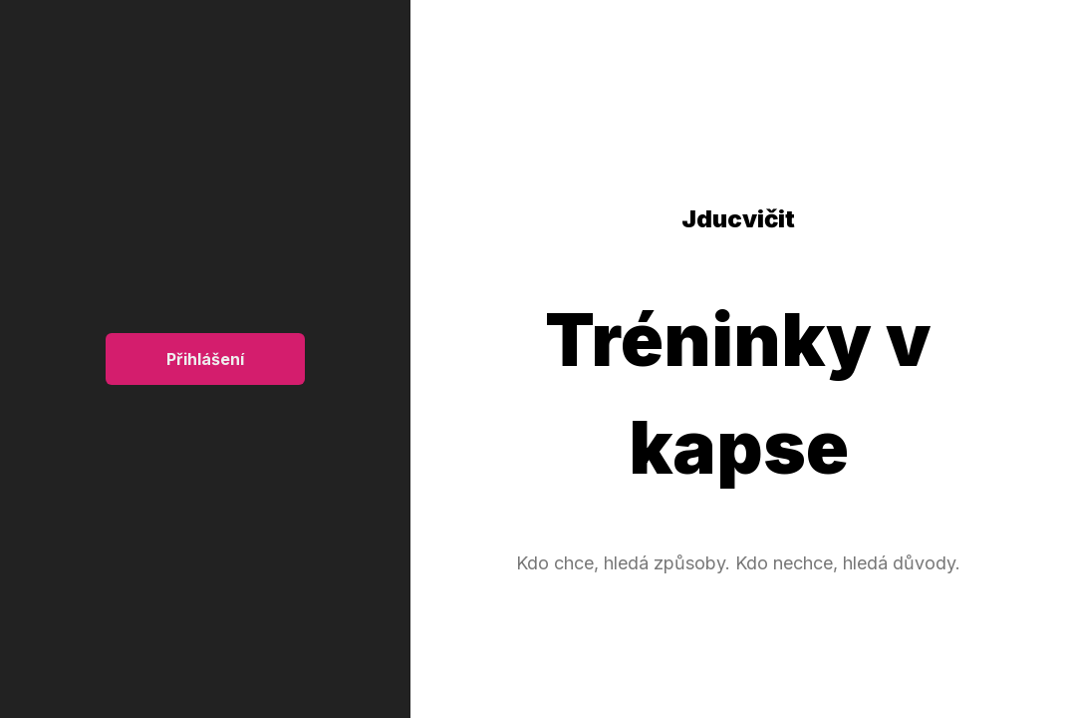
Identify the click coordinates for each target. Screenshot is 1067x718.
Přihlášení (205, 359)
